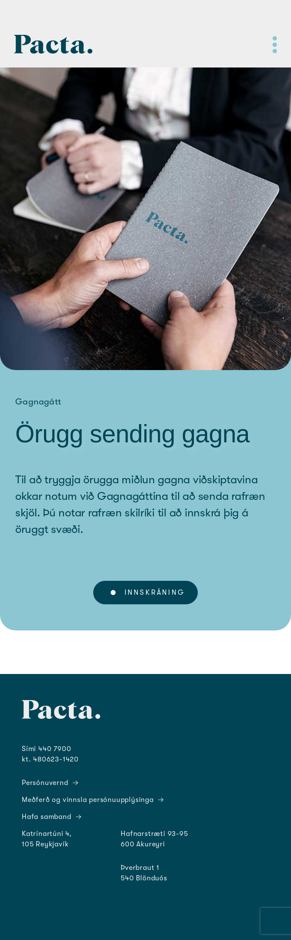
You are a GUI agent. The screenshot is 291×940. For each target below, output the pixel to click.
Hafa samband (51, 817)
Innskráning (148, 592)
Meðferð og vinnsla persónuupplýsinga (92, 800)
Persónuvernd (50, 783)
